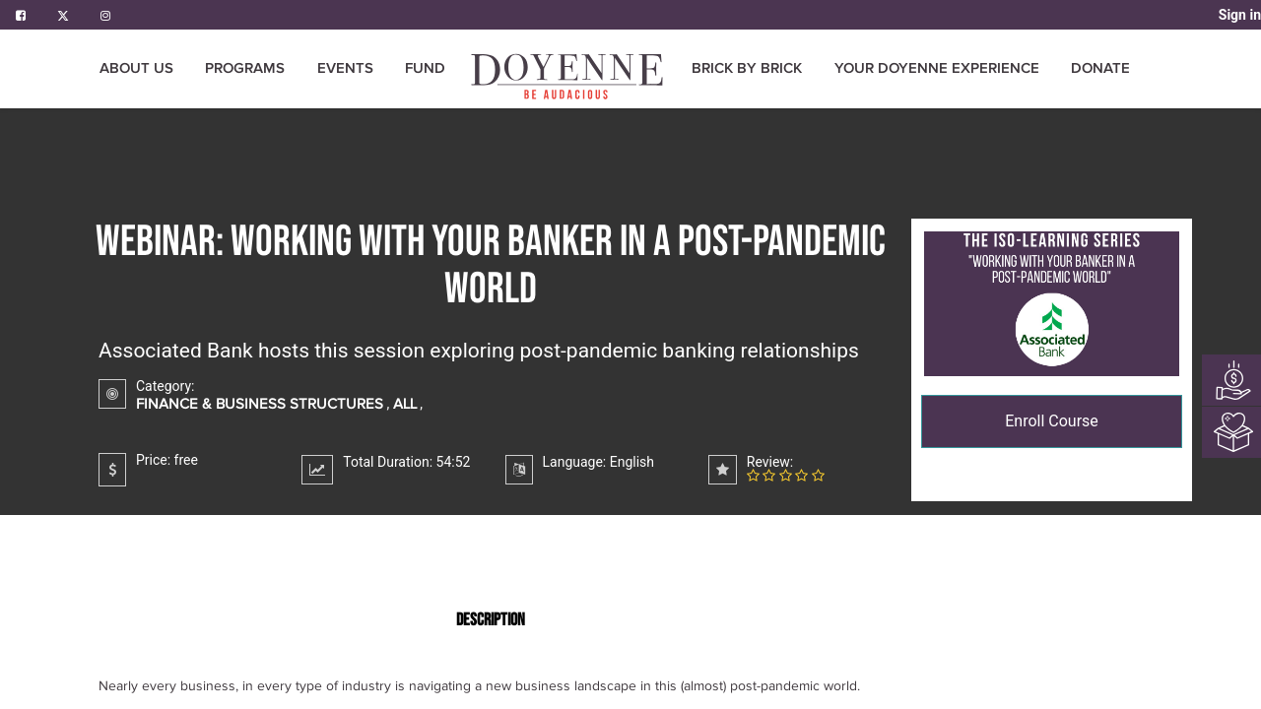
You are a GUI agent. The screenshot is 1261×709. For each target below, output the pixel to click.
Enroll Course (1051, 421)
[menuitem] (568, 76)
